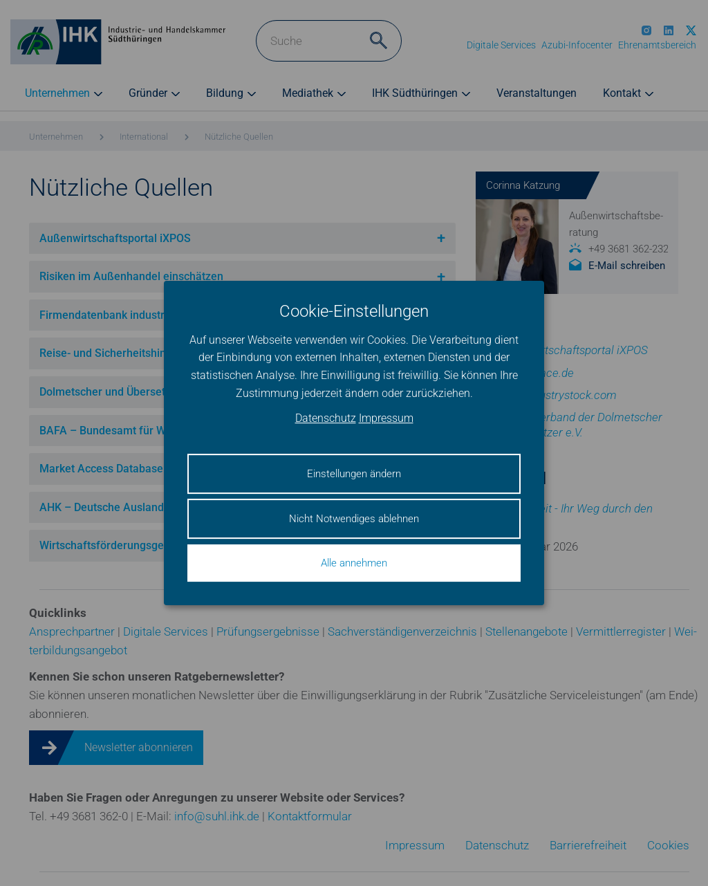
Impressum (386, 418)
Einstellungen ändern (354, 474)
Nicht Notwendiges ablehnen (354, 519)
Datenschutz (325, 418)
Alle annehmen (354, 563)
